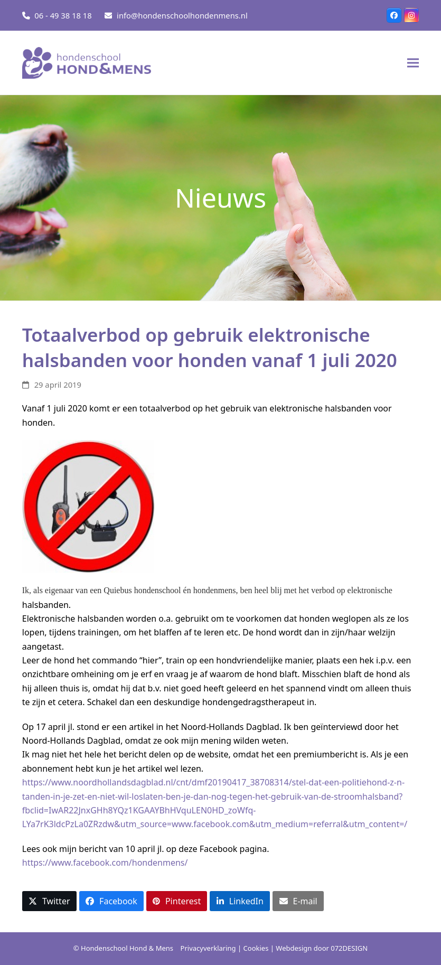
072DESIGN (349, 948)
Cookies (256, 948)
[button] (413, 63)
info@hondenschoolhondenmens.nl (182, 15)
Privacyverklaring (208, 948)
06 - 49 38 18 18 (62, 15)
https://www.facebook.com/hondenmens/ (106, 862)
